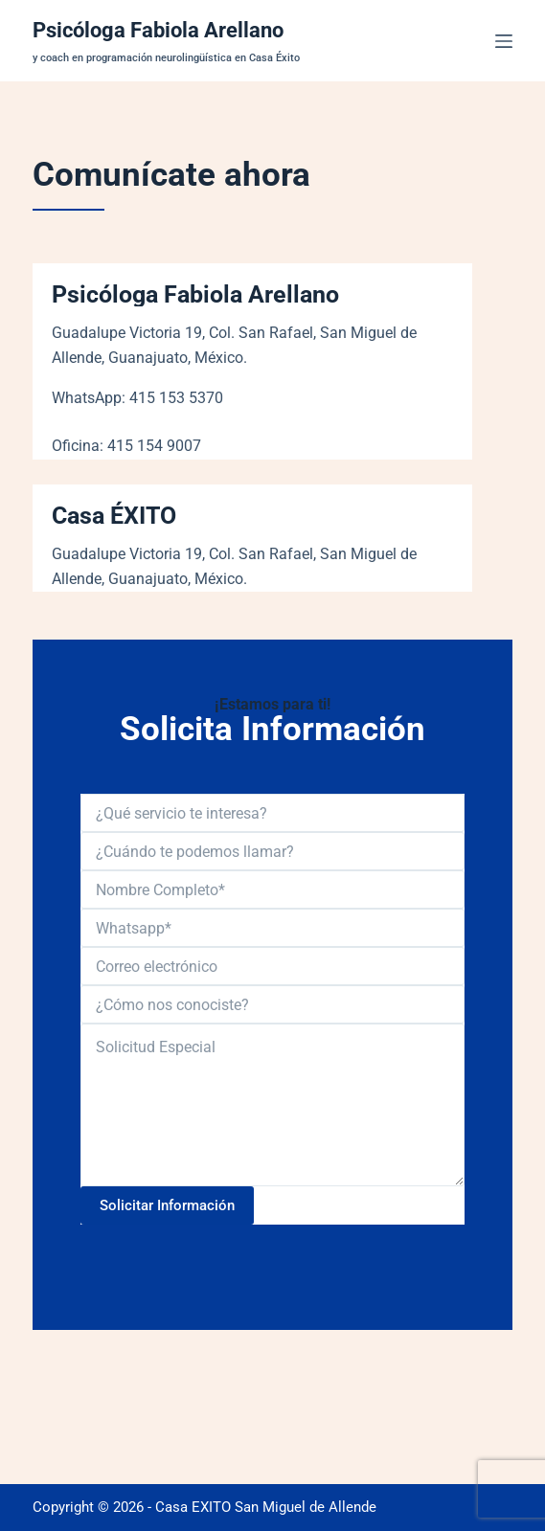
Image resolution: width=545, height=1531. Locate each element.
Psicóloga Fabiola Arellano (158, 30)
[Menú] (503, 41)
